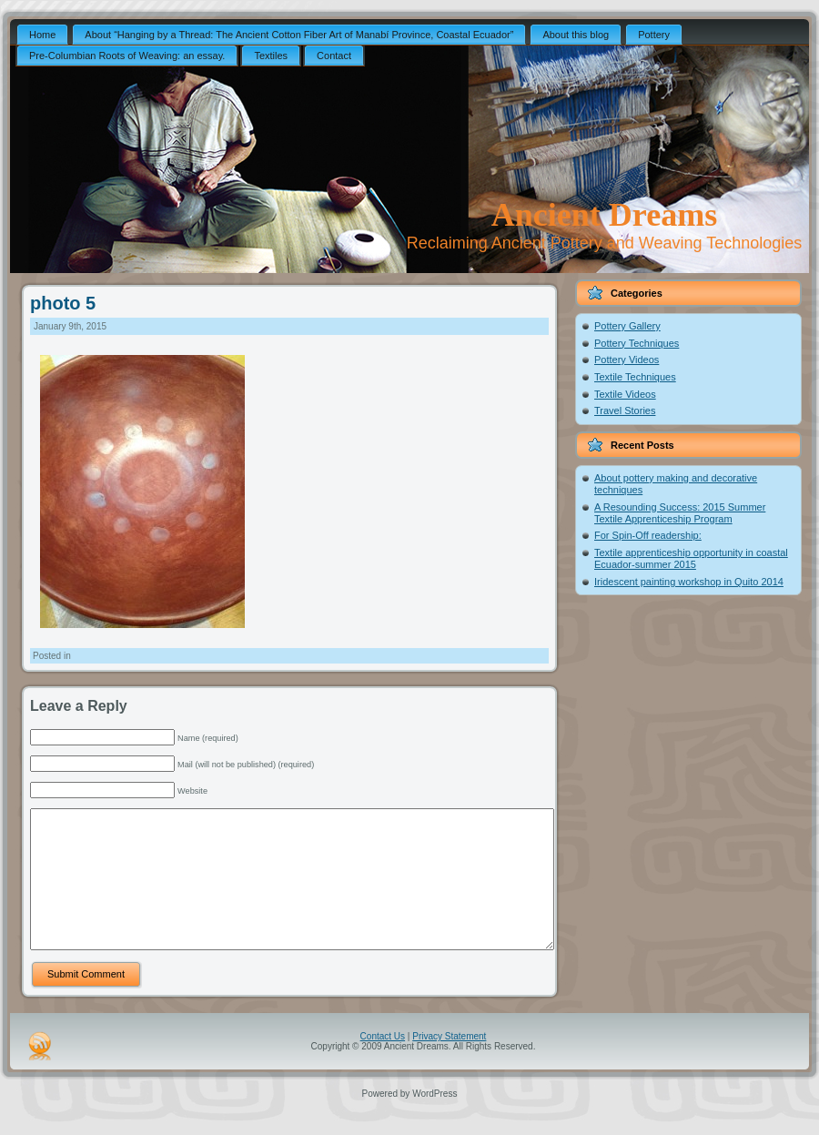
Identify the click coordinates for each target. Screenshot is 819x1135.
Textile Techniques (635, 376)
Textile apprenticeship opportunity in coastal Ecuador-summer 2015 (691, 558)
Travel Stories (624, 410)
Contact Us (382, 1064)
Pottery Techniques (636, 343)
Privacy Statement (449, 1064)
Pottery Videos (626, 359)
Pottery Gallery (627, 325)
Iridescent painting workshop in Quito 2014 (689, 581)
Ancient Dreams (604, 215)
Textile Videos (625, 394)
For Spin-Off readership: (648, 535)
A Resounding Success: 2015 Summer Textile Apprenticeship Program (679, 513)
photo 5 (63, 303)
